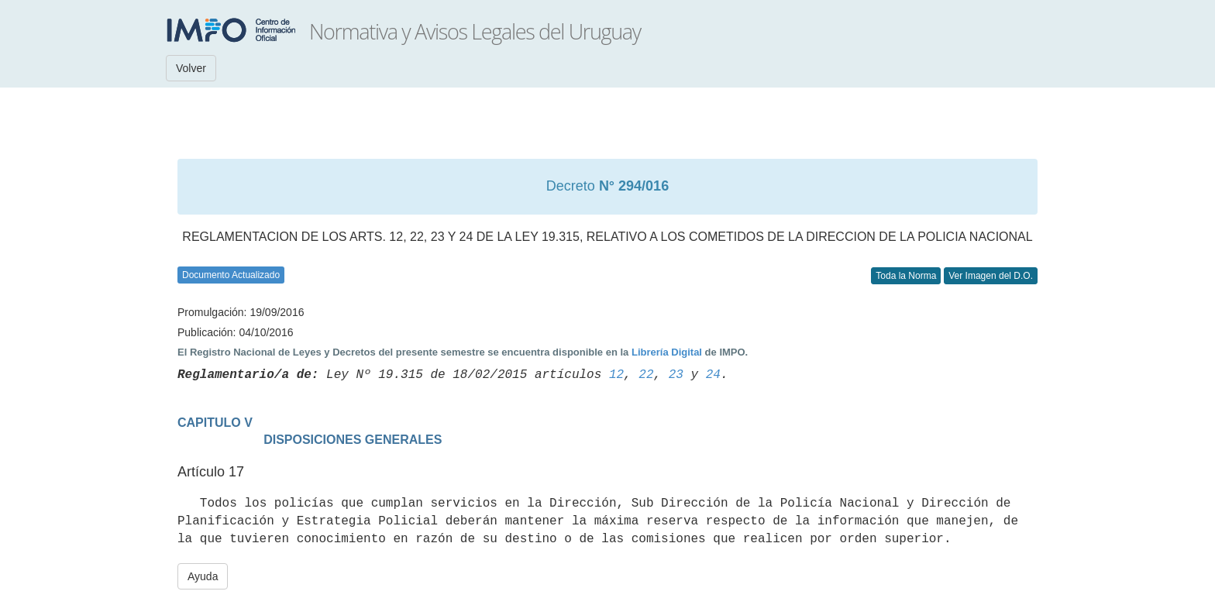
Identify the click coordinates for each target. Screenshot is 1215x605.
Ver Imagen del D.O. (990, 275)
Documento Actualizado (231, 275)
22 (645, 375)
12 (616, 375)
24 (713, 375)
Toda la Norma (906, 275)
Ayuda (203, 576)
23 (676, 375)
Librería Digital (667, 352)
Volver (191, 68)
